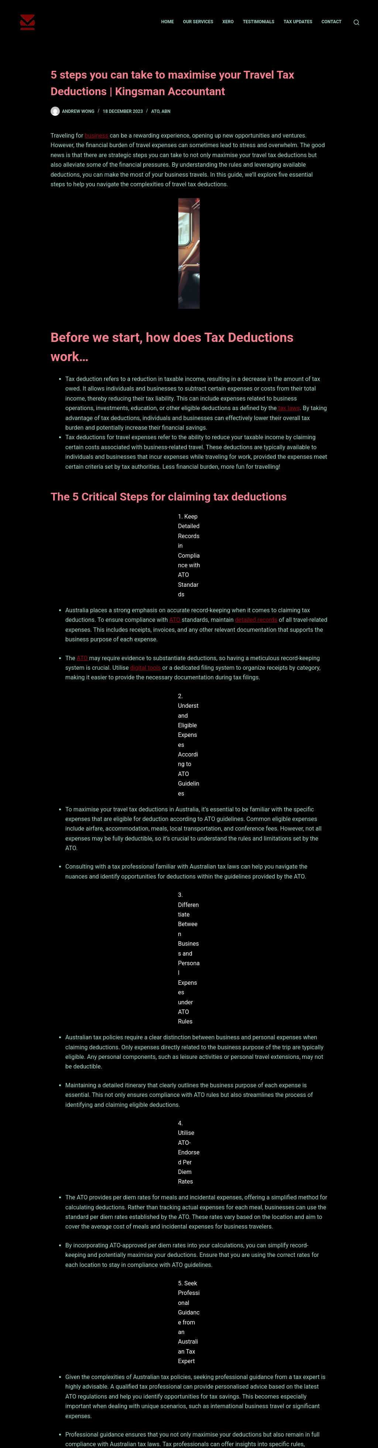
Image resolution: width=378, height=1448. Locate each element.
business (97, 135)
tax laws (288, 407)
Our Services (198, 21)
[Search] (356, 22)
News (79, 1404)
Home (167, 21)
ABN (166, 111)
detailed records (256, 543)
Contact (331, 21)
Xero (228, 21)
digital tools (145, 591)
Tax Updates (298, 21)
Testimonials (258, 21)
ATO (155, 111)
